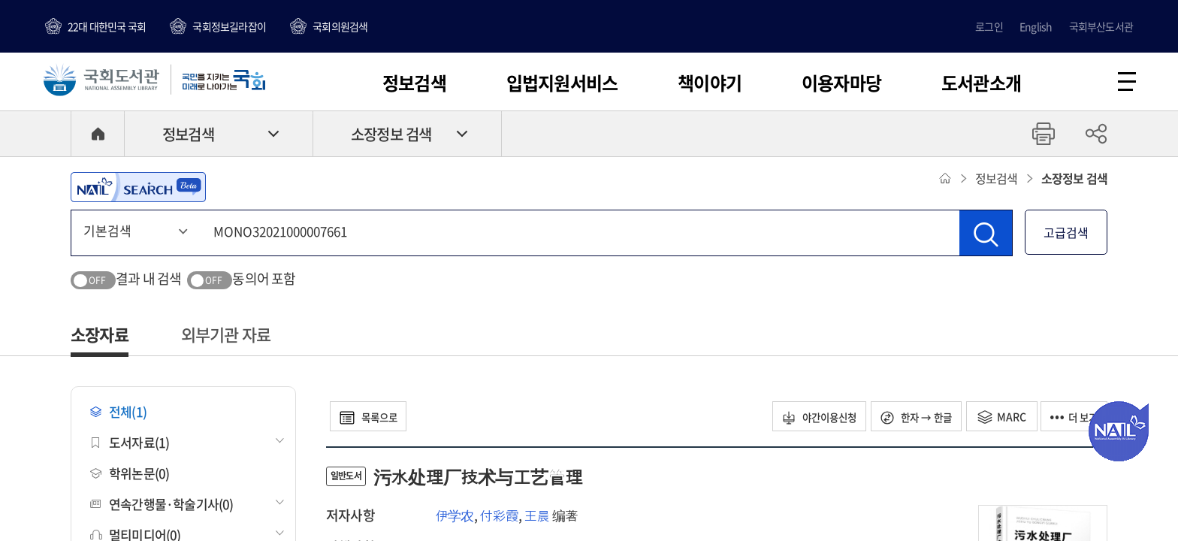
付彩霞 (498, 517)
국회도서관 (105, 80)
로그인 (989, 26)
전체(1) (118, 413)
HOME (98, 136)
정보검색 (414, 82)
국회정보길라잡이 (229, 26)
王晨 (536, 517)
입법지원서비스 (562, 82)
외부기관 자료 (225, 336)
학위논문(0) (129, 475)
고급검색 (1066, 234)
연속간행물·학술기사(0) (162, 506)
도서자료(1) (129, 444)
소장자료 (99, 336)
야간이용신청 (802, 418)
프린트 (1043, 136)
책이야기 (710, 82)
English (1035, 26)
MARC (995, 418)
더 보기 (1071, 418)
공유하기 (1096, 136)
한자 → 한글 (906, 418)
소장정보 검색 (391, 136)
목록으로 (372, 418)
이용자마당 (841, 82)
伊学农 (454, 517)
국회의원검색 (340, 26)
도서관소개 (981, 82)
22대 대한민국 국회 (107, 26)
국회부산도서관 (1101, 26)
